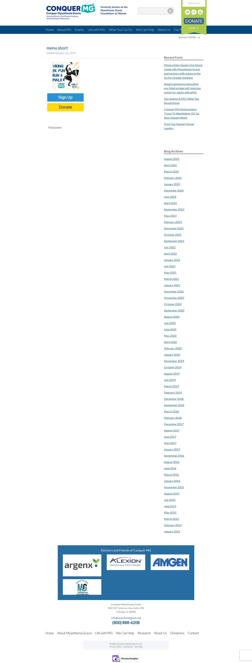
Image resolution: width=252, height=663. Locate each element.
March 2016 (171, 474)
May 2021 (170, 272)
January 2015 (172, 531)
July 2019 (170, 379)
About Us (164, 30)
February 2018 (173, 417)
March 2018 (171, 411)
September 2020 (174, 310)
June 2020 (170, 329)
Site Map (138, 646)
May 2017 (170, 443)
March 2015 (171, 518)
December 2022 (174, 228)
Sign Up (194, 28)
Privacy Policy (116, 646)
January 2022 (172, 260)
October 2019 (172, 367)
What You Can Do (120, 30)
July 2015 (170, 499)
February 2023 (173, 222)
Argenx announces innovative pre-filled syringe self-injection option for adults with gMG (182, 88)
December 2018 (174, 398)
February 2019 (173, 392)
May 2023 (170, 215)
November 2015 (174, 487)
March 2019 (171, 386)
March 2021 (171, 278)
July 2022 (170, 247)
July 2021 (170, 266)
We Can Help (145, 30)
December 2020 (174, 291)
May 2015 (170, 512)
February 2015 (173, 525)
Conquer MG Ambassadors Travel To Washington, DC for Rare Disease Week (182, 113)
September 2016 (174, 455)
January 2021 (172, 285)
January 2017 (172, 449)
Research (144, 633)
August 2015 (171, 493)
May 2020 (170, 335)
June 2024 (170, 196)
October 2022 (172, 234)
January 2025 (172, 184)
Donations (177, 633)
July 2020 (170, 323)
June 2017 (170, 436)
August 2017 (171, 430)
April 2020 (170, 342)
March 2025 (171, 171)
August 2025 (171, 158)
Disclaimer (128, 646)
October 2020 (172, 304)
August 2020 (171, 316)
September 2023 (174, 209)
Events (79, 30)
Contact (193, 633)
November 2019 (174, 361)
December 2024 (174, 190)
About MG (64, 30)
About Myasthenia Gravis (74, 633)
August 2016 (171, 462)
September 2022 (174, 241)
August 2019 (171, 373)
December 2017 (174, 424)
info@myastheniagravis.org (126, 617)
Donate (193, 21)
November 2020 (174, 297)
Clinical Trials (194, 3)
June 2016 (170, 468)
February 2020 (173, 348)
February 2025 (173, 177)
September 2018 (174, 405)
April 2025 (170, 165)
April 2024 (170, 203)
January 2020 (172, 354)
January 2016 (172, 481)
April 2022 (170, 253)
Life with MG (96, 30)
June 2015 (170, 506)
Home (50, 30)
